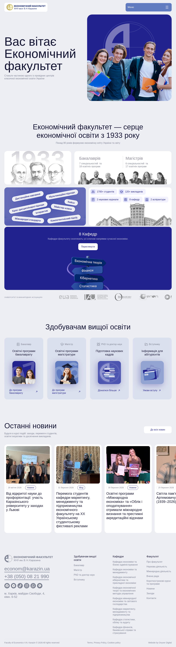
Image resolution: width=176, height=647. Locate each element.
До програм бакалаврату (23, 391)
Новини (30, 487)
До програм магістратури (66, 391)
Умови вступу (152, 390)
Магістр (78, 570)
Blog (81, 487)
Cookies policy (114, 642)
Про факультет (154, 562)
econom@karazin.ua (27, 568)
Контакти (151, 598)
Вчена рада (153, 576)
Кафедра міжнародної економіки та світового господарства (125, 601)
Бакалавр (79, 565)
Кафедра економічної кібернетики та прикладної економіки (124, 580)
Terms (90, 642)
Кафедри (118, 556)
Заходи (150, 593)
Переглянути (88, 246)
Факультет (153, 556)
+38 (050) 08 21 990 (26, 576)
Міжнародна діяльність (159, 571)
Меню (148, 7)
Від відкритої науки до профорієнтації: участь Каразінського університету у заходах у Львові (24, 502)
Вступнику (79, 579)
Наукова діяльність (157, 566)
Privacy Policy (100, 642)
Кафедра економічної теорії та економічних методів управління (124, 591)
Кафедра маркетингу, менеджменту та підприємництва (124, 612)
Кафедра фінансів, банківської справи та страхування (124, 630)
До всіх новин (157, 429)
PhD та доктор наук (84, 575)
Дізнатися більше (109, 390)
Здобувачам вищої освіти (85, 558)
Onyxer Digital (165, 642)
